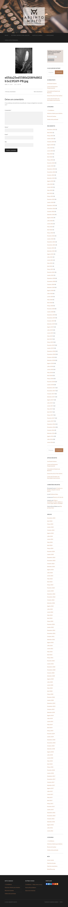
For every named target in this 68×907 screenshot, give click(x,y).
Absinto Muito (13, 902)
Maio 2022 (50, 226)
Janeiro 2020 (50, 311)
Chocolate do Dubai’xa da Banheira (53, 91)
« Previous (10, 91)
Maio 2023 (50, 190)
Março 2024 (50, 160)
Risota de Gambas (37, 35)
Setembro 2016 (51, 433)
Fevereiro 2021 (51, 272)
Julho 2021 (50, 257)
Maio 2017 (50, 409)
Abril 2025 (49, 132)
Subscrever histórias (30, 890)
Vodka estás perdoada (11, 40)
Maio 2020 (50, 299)
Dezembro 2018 (51, 351)
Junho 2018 (50, 369)
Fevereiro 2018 (51, 381)
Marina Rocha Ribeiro (30, 887)
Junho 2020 (50, 296)
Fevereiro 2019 (51, 345)
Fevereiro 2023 (51, 199)
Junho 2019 (50, 333)
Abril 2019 (49, 339)
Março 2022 (50, 232)
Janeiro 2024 (50, 166)
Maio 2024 (50, 153)
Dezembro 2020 (51, 278)
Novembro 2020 (51, 281)
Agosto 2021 (50, 254)
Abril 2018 (49, 375)
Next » (38, 91)
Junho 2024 (50, 150)
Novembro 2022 (51, 208)
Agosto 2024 (50, 144)
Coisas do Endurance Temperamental (52, 87)
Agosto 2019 (50, 327)
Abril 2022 (49, 229)
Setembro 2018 (51, 360)
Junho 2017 (50, 406)
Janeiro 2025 (50, 138)
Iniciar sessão (50, 860)
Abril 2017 (49, 412)
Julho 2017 (50, 403)
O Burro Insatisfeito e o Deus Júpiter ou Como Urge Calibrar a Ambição (55, 502)
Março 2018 (50, 378)
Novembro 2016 (51, 427)
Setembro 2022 (51, 214)
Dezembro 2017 (51, 387)
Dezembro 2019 (51, 314)
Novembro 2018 (51, 354)
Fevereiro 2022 (51, 235)
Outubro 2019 (50, 320)
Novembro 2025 (51, 129)
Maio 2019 (50, 336)
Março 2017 (50, 415)
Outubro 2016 (50, 430)
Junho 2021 (50, 260)
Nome (6, 127)
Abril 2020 (49, 302)
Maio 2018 (50, 372)
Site (6, 141)
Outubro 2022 (50, 211)
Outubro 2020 (50, 284)
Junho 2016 (50, 442)
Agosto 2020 (50, 290)
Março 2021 (50, 269)
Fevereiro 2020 (51, 308)
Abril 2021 (49, 266)
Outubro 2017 (50, 393)
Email (6, 134)
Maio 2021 (50, 263)
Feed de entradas (51, 863)
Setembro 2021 (51, 251)
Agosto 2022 (50, 217)
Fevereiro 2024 (51, 163)
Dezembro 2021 (51, 242)
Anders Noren (54, 902)
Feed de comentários (52, 866)
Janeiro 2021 (50, 275)
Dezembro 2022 (51, 205)
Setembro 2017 (51, 396)
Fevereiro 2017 (51, 418)
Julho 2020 (50, 293)
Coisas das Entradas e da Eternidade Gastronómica (53, 99)
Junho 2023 (50, 187)
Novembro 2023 (51, 172)
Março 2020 (50, 305)
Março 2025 (50, 135)
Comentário (8, 110)
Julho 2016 (50, 439)
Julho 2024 (50, 147)
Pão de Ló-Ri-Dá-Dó (58, 497)
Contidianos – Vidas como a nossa (33, 884)
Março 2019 (50, 342)
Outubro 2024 (50, 141)
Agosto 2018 (50, 363)
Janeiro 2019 (50, 348)
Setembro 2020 (51, 287)
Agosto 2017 (50, 399)
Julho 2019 (50, 330)
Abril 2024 (49, 156)
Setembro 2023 (51, 178)
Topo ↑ (61, 902)
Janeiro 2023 (50, 202)
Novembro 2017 (51, 390)
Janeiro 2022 (50, 239)
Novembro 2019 (51, 317)
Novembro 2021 (51, 245)
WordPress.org (51, 869)
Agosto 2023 (50, 181)
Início (6, 35)
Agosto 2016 (50, 436)
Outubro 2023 (50, 175)
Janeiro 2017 (50, 421)
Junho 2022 (50, 223)
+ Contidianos (49, 35)
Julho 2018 (50, 366)
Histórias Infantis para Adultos (20, 35)
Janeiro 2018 (50, 384)
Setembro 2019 (51, 324)
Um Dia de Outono (52, 83)
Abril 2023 (49, 193)
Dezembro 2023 (51, 169)
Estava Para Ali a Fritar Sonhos (54, 95)
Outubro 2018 (50, 357)
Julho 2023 (50, 184)
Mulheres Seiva (54, 494)
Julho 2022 (50, 220)
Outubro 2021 (50, 248)
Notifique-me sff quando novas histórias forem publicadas (54, 53)
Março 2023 (50, 196)
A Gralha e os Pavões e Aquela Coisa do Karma (55, 489)
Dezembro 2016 (51, 424)
